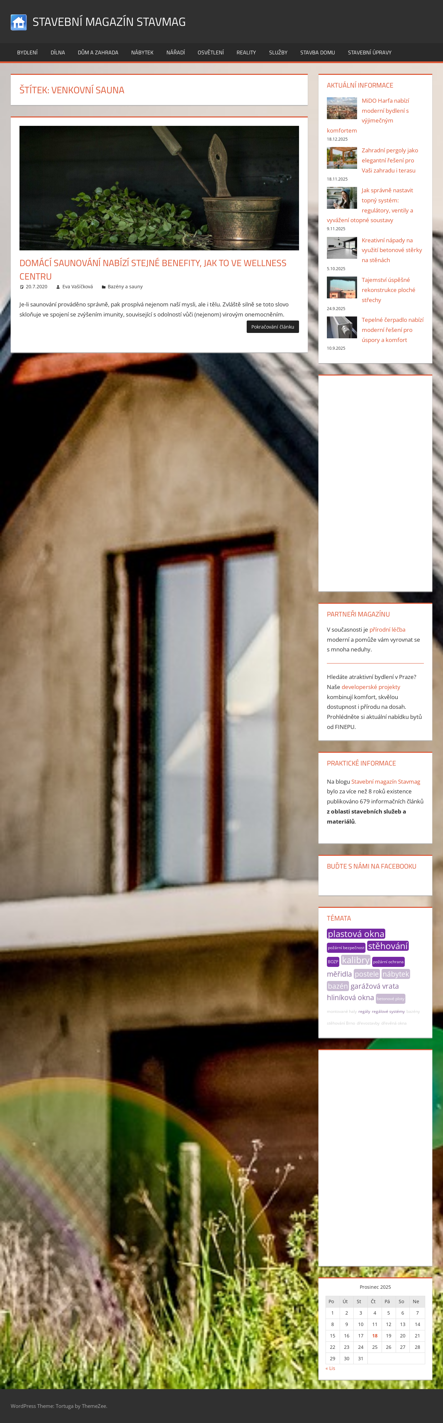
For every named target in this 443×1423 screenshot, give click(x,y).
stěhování (388, 946)
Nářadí (175, 52)
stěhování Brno (341, 1023)
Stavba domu (317, 52)
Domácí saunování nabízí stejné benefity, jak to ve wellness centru (156, 269)
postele (367, 974)
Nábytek (142, 52)
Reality (246, 52)
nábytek (396, 974)
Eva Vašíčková (77, 286)
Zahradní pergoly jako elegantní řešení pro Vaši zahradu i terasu (390, 160)
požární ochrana (388, 962)
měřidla (339, 974)
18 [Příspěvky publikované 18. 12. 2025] (375, 1335)
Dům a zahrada (98, 52)
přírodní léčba (387, 629)
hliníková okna (350, 997)
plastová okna (356, 934)
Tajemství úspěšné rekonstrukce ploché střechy (388, 290)
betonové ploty (390, 998)
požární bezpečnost (346, 947)
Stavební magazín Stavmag (111, 21)
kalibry (356, 960)
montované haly (342, 1011)
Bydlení (27, 52)
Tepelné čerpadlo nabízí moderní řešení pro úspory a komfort (393, 330)
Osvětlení (211, 52)
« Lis (330, 1368)
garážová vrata (375, 986)
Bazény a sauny (125, 286)
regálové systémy (388, 1011)
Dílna (58, 52)
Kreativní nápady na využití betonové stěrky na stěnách (392, 250)
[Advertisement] (375, 482)
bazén (338, 986)
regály (364, 1011)
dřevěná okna (394, 1023)
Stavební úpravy (370, 52)
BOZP (333, 962)
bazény (413, 1011)
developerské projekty (371, 687)
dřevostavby (368, 1023)
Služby (278, 52)
